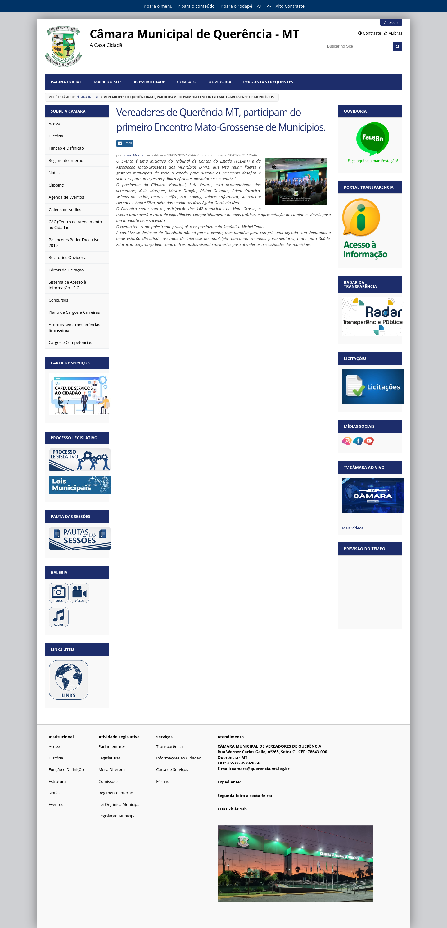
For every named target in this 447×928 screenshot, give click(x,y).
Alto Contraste (290, 6)
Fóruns (162, 781)
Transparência (169, 746)
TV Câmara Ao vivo (364, 467)
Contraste (372, 33)
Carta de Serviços (172, 769)
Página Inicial (66, 82)
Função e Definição (66, 769)
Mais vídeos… (354, 528)
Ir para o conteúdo (196, 6)
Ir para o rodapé (235, 6)
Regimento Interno (115, 793)
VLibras (395, 33)
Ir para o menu (157, 6)
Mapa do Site (108, 82)
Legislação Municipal (117, 816)
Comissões (108, 781)
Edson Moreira (134, 155)
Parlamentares (111, 746)
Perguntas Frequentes (268, 82)
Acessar (391, 22)
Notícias (56, 793)
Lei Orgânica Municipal (119, 804)
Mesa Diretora (111, 769)
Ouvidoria (219, 82)
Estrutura (57, 781)
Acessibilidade (149, 82)
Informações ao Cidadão (178, 758)
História (56, 758)
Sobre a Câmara (68, 111)
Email (128, 143)
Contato (186, 82)
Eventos (56, 804)
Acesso (55, 746)
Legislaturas (109, 758)
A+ (259, 6)
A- (269, 6)
